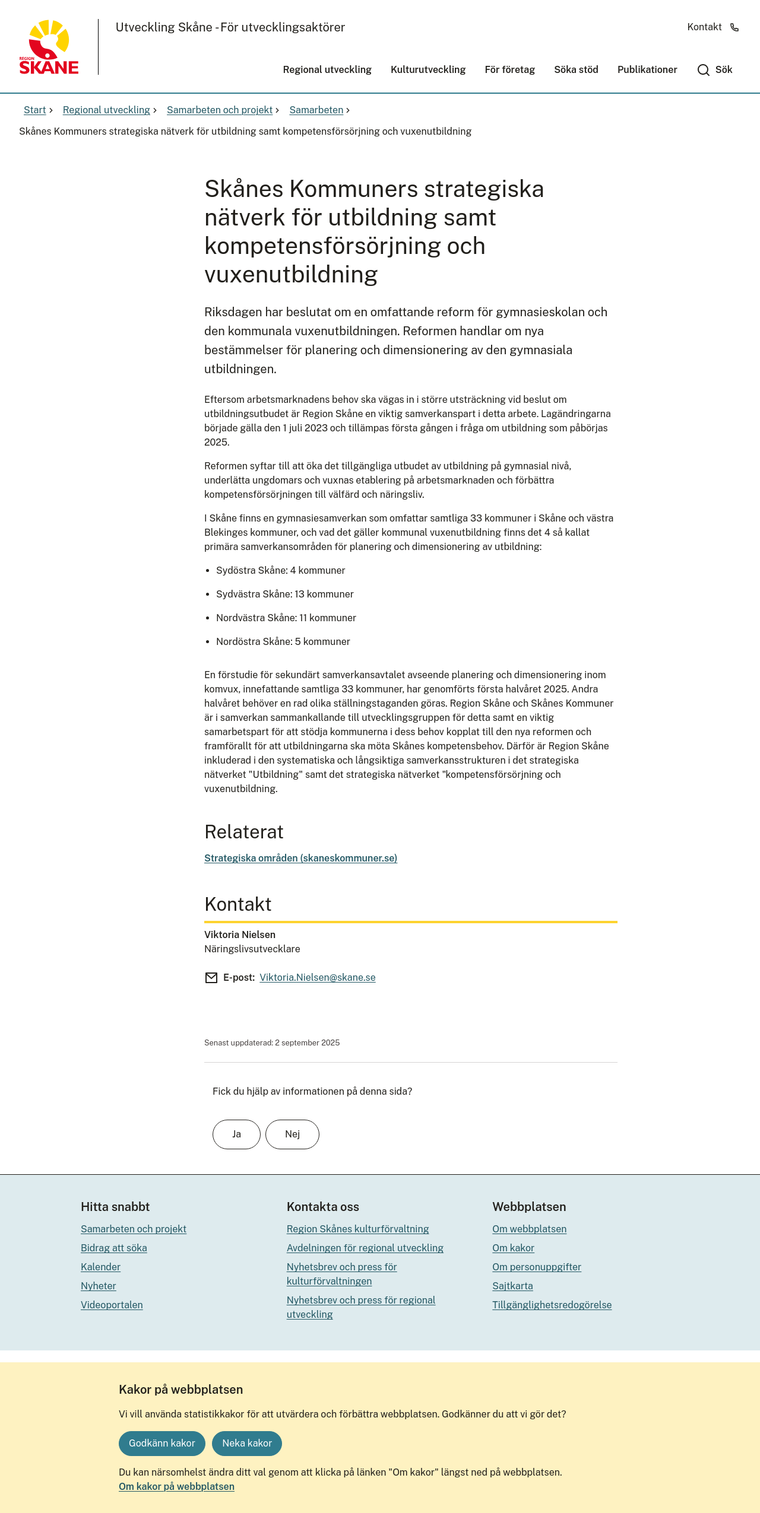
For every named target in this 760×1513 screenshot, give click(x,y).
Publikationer (647, 69)
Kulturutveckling (428, 69)
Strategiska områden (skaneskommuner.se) (300, 858)
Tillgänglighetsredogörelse (552, 1305)
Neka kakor (247, 1443)
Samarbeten (321, 110)
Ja (236, 1134)
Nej (292, 1134)
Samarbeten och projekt (224, 110)
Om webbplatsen (529, 1229)
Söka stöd (576, 69)
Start (40, 110)
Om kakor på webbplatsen (177, 1486)
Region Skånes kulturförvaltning (358, 1229)
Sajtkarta (512, 1286)
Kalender (101, 1267)
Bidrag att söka (114, 1248)
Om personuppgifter (536, 1267)
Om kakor (513, 1248)
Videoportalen (112, 1305)
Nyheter (98, 1286)
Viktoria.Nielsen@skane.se (317, 977)
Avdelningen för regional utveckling (365, 1248)
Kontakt (714, 27)
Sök (724, 69)
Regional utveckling (327, 69)
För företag (509, 69)
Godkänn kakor (162, 1443)
